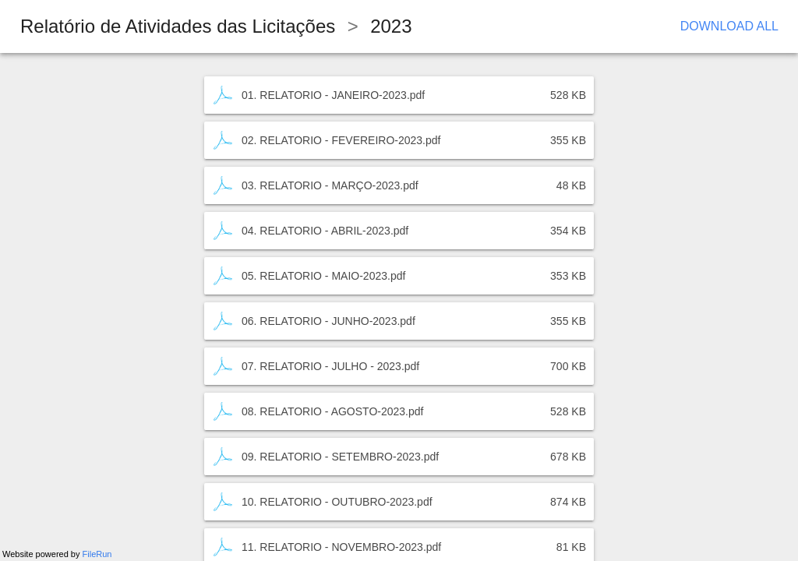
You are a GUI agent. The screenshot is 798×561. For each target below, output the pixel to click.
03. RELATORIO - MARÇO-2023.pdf (330, 185)
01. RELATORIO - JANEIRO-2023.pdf (333, 95)
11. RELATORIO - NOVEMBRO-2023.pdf (341, 547)
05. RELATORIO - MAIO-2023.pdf (323, 276)
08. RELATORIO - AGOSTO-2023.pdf (332, 411)
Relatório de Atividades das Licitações (177, 26)
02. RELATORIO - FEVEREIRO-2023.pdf (341, 140)
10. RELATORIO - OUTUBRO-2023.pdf (337, 502)
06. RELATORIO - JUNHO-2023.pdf (328, 321)
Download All (729, 26)
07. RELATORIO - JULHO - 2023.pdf (330, 366)
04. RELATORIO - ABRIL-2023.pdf (325, 230)
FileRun (97, 554)
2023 (390, 26)
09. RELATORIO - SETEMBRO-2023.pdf (340, 456)
